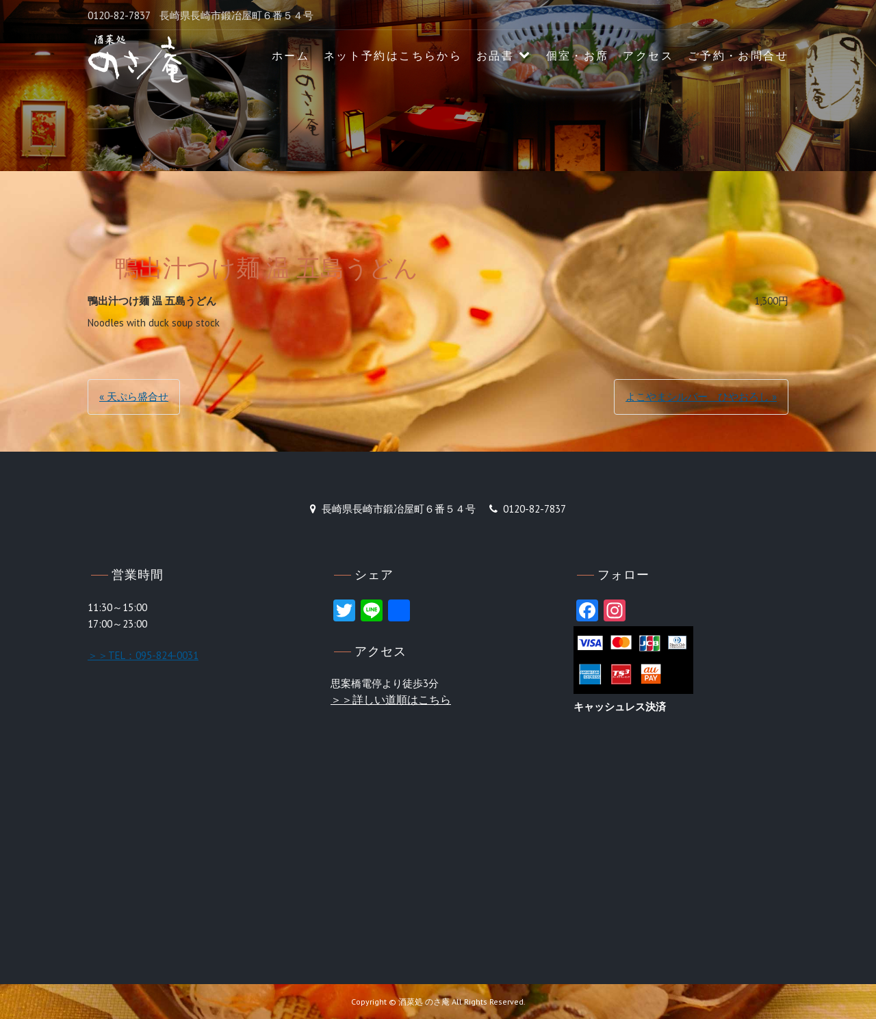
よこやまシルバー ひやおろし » (701, 396)
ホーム (290, 56)
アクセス (648, 56)
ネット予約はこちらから (393, 56)
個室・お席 (577, 56)
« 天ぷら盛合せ (133, 396)
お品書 (495, 56)
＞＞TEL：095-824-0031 (143, 655)
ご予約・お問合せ (738, 56)
